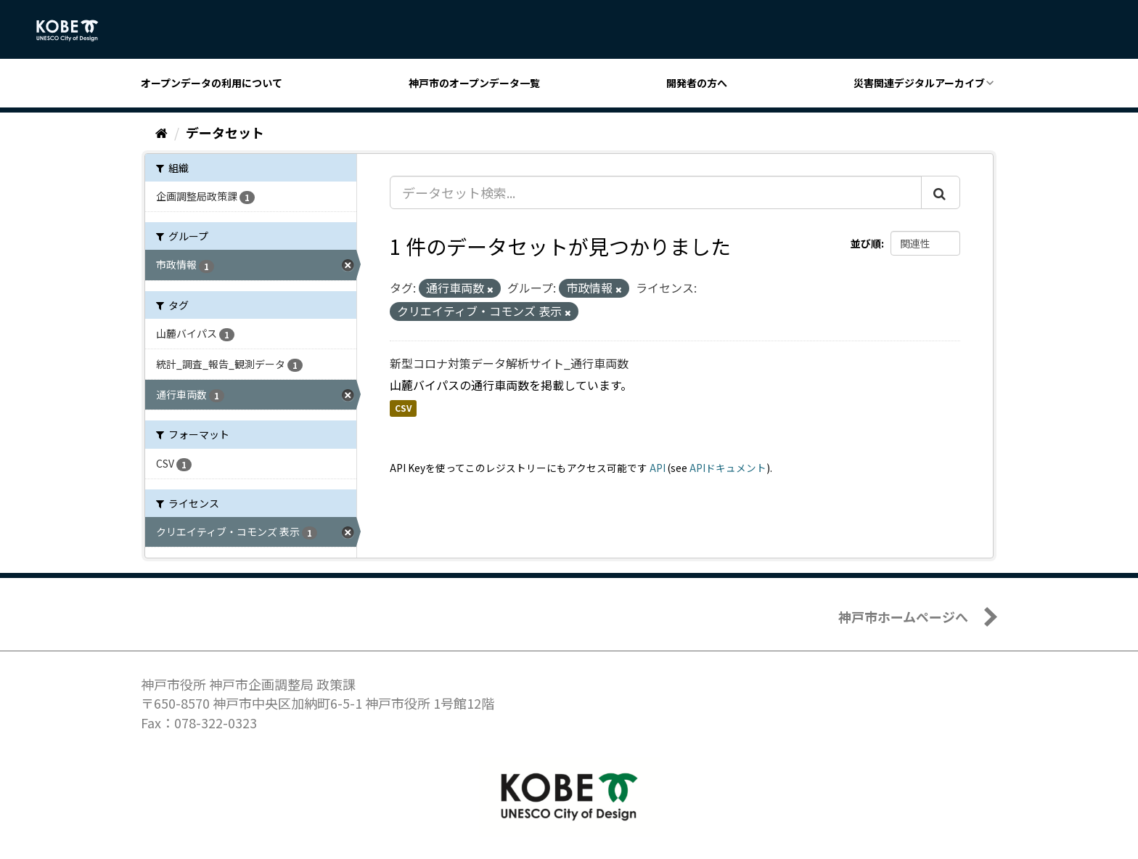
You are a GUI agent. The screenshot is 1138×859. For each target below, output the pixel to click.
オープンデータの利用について (211, 83)
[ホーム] (161, 132)
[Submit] (940, 192)
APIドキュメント (727, 467)
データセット (225, 132)
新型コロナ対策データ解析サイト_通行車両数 (509, 363)
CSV (403, 408)
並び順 (866, 243)
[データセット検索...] (656, 192)
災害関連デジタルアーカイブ (919, 83)
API (658, 467)
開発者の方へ (696, 83)
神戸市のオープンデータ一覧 (474, 83)
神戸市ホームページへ (903, 616)
